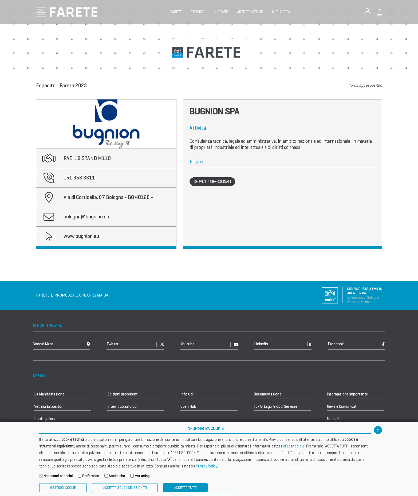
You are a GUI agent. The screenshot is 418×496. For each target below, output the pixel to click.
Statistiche (117, 476)
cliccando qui (294, 446)
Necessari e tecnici (58, 476)
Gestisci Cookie (63, 487)
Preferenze (90, 476)
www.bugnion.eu (81, 236)
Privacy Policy (206, 466)
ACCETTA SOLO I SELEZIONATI (125, 487)
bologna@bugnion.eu (86, 216)
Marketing (142, 476)
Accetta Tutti (185, 487)
